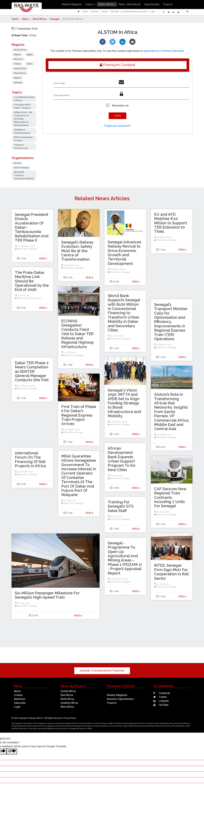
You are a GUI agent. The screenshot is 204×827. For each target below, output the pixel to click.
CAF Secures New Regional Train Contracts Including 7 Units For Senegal (170, 498)
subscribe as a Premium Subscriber (164, 50)
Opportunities (151, 5)
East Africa (66, 695)
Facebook (161, 693)
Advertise (94, 12)
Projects (168, 5)
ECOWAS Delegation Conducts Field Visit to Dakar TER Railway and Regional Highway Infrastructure (78, 334)
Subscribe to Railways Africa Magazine (102, 671)
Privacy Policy (70, 718)
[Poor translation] (12, 752)
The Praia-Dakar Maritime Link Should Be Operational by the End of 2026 (30, 281)
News (25, 19)
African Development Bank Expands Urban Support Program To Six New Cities (122, 459)
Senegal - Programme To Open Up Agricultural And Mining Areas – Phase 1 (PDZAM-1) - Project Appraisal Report (125, 558)
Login (153, 12)
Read (136, 282)
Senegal (54, 19)
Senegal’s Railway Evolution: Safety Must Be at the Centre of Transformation (77, 251)
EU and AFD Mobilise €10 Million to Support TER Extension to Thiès (171, 223)
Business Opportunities (120, 699)
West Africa (39, 19)
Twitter (160, 697)
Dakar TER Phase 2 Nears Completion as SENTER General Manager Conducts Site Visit (32, 372)
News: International (129, 5)
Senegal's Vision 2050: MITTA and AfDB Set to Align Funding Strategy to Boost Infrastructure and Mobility (125, 403)
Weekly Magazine (72, 5)
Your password (62, 95)
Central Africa (68, 691)
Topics (89, 5)
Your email (59, 83)
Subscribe (114, 12)
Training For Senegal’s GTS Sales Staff (121, 506)
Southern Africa (69, 703)
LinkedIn (161, 701)
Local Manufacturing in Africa (134, 12)
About (85, 12)
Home (15, 19)
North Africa (67, 699)
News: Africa (106, 5)
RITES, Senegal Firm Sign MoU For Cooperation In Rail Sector (171, 572)
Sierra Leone (35, 298)
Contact (104, 12)
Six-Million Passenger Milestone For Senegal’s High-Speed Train (48, 595)
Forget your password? (117, 126)
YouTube (160, 705)
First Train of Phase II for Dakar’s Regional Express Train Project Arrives (76, 416)
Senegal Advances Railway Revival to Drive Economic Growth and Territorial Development (125, 253)
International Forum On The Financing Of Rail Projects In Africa (31, 460)
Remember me (120, 106)
